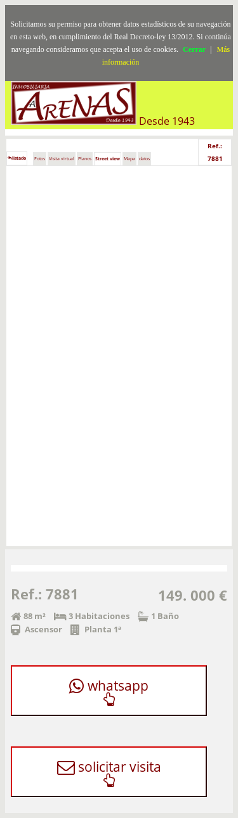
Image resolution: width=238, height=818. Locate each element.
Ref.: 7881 (215, 152)
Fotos (39, 159)
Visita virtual (61, 159)
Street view (107, 159)
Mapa (129, 159)
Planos (84, 159)
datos (144, 159)
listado (17, 158)
